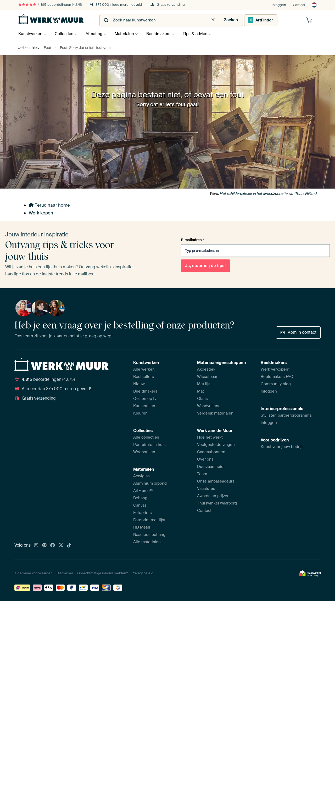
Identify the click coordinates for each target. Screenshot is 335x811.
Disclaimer (65, 573)
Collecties (65, 33)
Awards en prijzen (213, 495)
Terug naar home (49, 205)
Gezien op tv (144, 398)
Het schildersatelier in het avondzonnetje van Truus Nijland (268, 193)
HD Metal (141, 527)
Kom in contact (298, 332)
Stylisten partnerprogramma (286, 415)
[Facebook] (52, 545)
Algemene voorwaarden (33, 573)
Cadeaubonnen (211, 452)
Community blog (276, 384)
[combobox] (154, 20)
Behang (140, 498)
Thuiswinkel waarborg (217, 503)
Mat (200, 391)
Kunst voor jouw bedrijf (282, 446)
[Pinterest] (44, 545)
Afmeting (96, 33)
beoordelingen (50, 4)
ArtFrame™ (143, 490)
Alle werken (144, 369)
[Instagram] (36, 545)
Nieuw (139, 384)
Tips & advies (201, 33)
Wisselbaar (207, 376)
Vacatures (206, 488)
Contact (299, 5)
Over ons (205, 459)
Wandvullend (209, 406)
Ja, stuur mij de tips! (205, 265)
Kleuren (140, 413)
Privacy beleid (142, 573)
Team (202, 474)
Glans (202, 398)
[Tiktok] (69, 545)
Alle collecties (146, 437)
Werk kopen (41, 213)
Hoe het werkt (210, 437)
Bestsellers (143, 376)
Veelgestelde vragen (216, 444)
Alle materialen (147, 542)
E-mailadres (192, 240)
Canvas (140, 505)
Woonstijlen (144, 452)
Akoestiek (206, 369)
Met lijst (204, 384)
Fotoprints (142, 512)
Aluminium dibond (150, 483)
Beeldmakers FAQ (277, 376)
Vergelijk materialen (215, 413)
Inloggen (279, 5)
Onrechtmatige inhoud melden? (102, 573)
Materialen (128, 33)
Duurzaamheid (210, 466)
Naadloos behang (149, 534)
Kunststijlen (144, 406)
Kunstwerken (30, 33)
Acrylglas (141, 476)
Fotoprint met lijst (149, 520)
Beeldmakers (164, 33)
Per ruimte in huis (149, 444)
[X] (61, 545)
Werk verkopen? (275, 369)
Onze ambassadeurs (215, 481)
